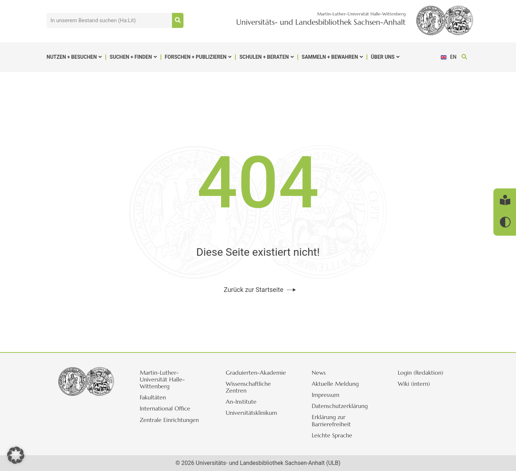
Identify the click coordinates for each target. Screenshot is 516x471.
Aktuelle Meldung (335, 383)
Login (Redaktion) (420, 372)
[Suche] (177, 20)
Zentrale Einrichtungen (169, 419)
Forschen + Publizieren (198, 57)
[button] (464, 57)
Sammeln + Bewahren (332, 57)
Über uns (385, 57)
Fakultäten (153, 397)
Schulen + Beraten (266, 57)
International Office (165, 408)
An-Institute (241, 401)
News (319, 372)
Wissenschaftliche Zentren (248, 387)
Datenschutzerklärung (340, 405)
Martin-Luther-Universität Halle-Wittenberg (162, 379)
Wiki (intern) (414, 383)
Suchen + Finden (133, 57)
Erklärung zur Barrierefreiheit (331, 420)
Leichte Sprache (332, 435)
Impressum (325, 394)
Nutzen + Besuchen (74, 57)
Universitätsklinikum (251, 412)
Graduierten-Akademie (256, 372)
